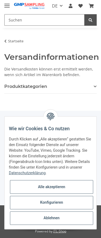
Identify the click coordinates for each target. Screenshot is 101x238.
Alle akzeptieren (51, 187)
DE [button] (55, 6)
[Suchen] (44, 20)
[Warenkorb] (91, 6)
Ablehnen (52, 218)
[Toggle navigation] (7, 3)
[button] (70, 6)
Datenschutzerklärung (27, 173)
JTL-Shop (59, 231)
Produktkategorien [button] (25, 86)
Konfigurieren (51, 202)
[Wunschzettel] (80, 6)
